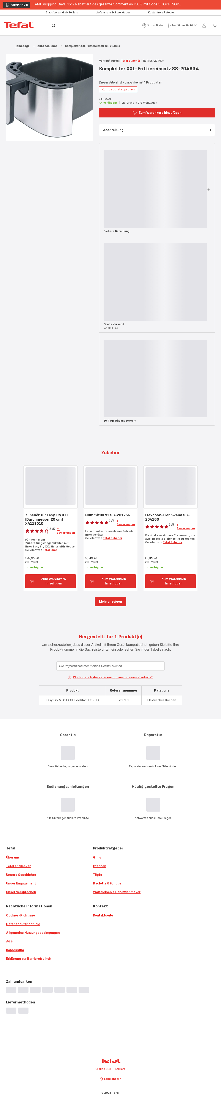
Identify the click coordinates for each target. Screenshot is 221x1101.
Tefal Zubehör (130, 60)
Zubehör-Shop (47, 46)
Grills (97, 857)
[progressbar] (155, 189)
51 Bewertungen (66, 531)
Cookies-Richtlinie (20, 915)
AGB (9, 941)
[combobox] (110, 666)
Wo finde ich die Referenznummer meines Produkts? (110, 677)
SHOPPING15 (16, 5)
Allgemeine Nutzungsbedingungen (33, 932)
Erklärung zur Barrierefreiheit (28, 958)
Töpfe (97, 874)
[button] (153, 25)
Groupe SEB (103, 1069)
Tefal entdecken (18, 866)
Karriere (120, 1069)
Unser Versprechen (21, 892)
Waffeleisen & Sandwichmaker (116, 892)
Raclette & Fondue (107, 883)
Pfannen (99, 866)
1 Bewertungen (126, 522)
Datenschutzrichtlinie (23, 924)
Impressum (15, 950)
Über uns (13, 857)
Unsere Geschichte (21, 874)
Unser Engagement (21, 883)
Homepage (22, 46)
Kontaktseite (103, 915)
